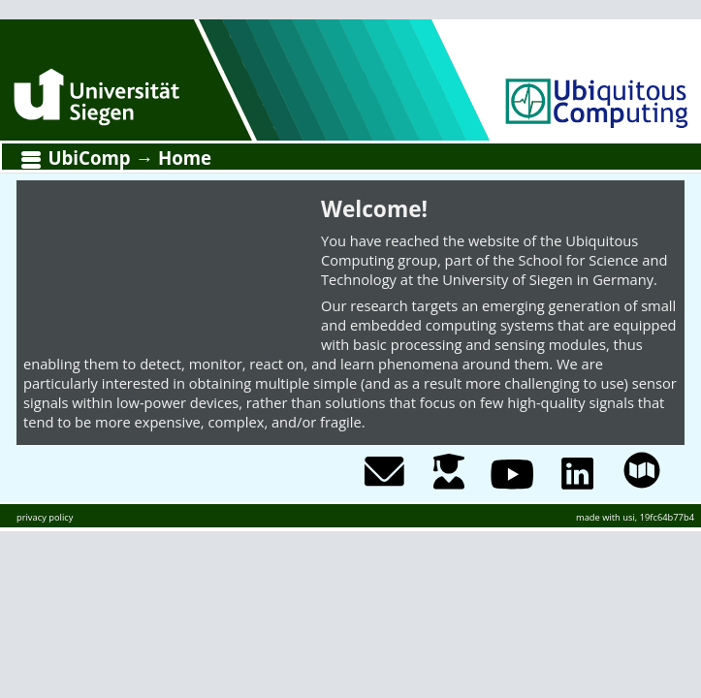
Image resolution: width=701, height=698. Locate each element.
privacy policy (44, 517)
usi (628, 517)
